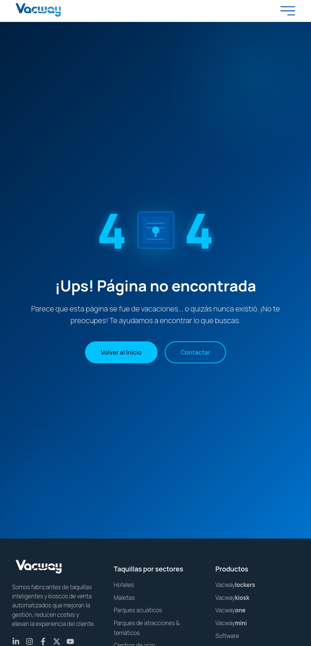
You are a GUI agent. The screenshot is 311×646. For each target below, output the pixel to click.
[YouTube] (70, 641)
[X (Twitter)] (56, 641)
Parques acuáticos (138, 610)
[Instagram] (29, 641)
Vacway (235, 585)
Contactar (195, 352)
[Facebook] (43, 641)
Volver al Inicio (121, 352)
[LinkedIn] (16, 641)
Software (227, 636)
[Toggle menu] (288, 10)
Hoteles (124, 585)
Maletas (124, 598)
